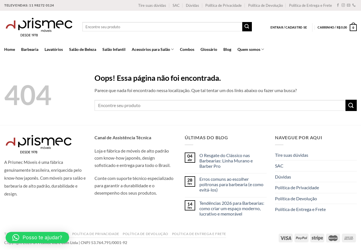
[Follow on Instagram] (343, 5)
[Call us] (354, 5)
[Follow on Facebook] (338, 5)
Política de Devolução (265, 5)
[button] (37, 237)
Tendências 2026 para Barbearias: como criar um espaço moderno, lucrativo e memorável (231, 208)
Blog (227, 49)
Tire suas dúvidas (152, 5)
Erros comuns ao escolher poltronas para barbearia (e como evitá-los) (231, 184)
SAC (176, 5)
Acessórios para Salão (153, 49)
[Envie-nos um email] (348, 5)
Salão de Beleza (82, 49)
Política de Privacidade (223, 5)
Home (9, 49)
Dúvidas (192, 5)
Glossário (209, 49)
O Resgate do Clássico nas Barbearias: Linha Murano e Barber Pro (226, 161)
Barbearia (29, 49)
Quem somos (250, 49)
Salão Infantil (114, 49)
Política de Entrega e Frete (310, 5)
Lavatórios (54, 49)
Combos (187, 49)
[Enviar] (247, 27)
